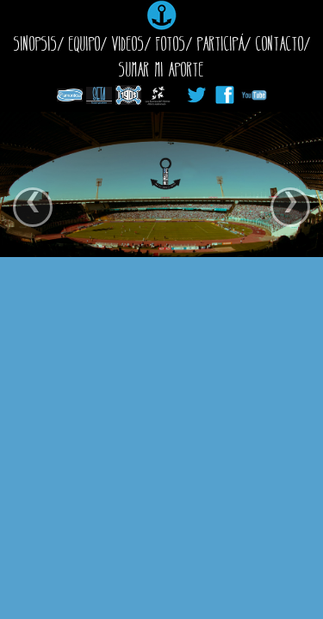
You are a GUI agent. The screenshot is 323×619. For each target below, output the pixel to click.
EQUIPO (85, 43)
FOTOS (171, 43)
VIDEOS (128, 43)
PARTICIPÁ (221, 43)
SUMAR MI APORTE (161, 69)
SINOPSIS (36, 43)
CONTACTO (280, 43)
